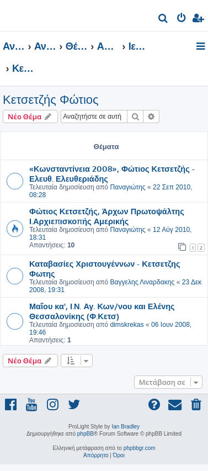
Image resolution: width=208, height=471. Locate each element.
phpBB (85, 434)
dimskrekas (126, 325)
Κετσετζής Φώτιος (51, 100)
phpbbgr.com (140, 448)
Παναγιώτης (127, 187)
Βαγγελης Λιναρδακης (142, 282)
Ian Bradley (125, 427)
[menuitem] (163, 19)
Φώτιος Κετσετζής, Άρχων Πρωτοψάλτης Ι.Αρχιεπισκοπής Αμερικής (106, 216)
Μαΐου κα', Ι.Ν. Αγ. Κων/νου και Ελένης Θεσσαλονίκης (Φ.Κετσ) (102, 311)
